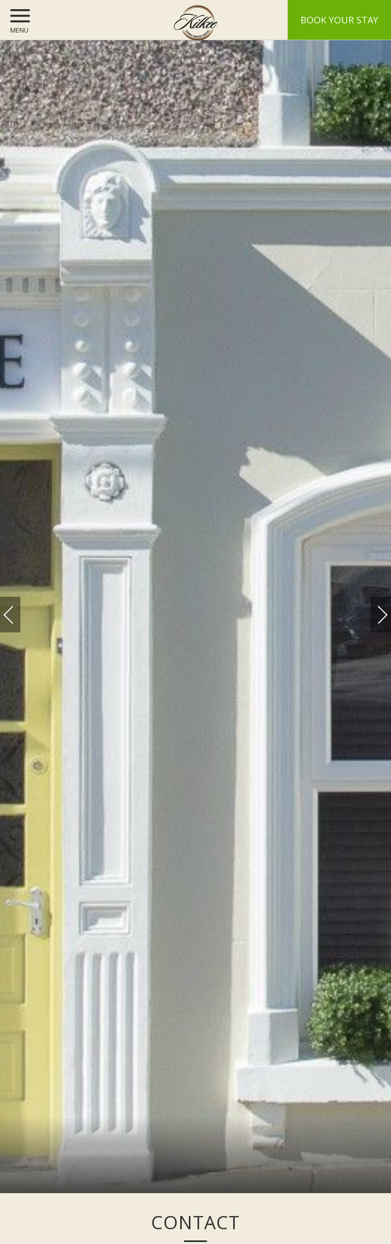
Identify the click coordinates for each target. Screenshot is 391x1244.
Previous (18, 615)
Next (372, 609)
